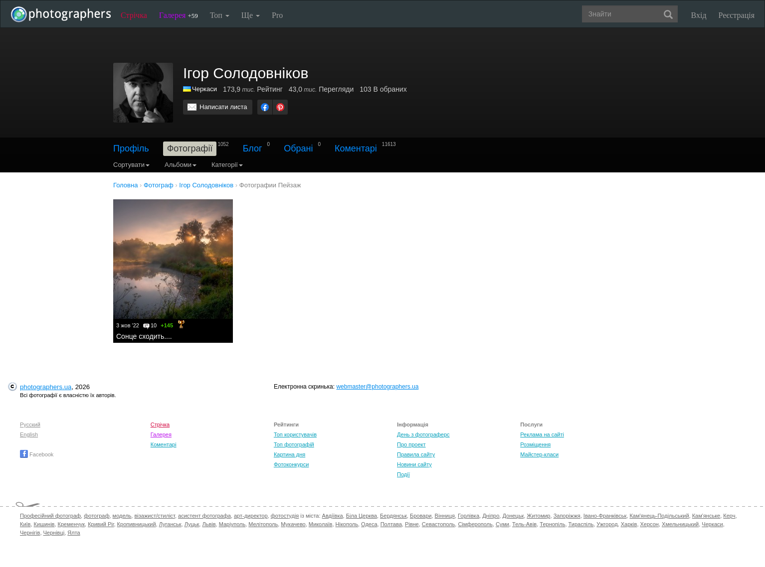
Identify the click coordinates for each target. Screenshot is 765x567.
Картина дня (289, 454)
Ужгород (606, 524)
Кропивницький (136, 524)
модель (122, 516)
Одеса (369, 524)
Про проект (411, 444)
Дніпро (490, 516)
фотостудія (285, 516)
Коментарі (356, 148)
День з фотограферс (423, 434)
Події (403, 474)
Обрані (298, 148)
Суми (502, 524)
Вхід (699, 15)
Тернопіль (552, 524)
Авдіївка (332, 516)
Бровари (421, 516)
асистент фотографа (204, 516)
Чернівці (54, 533)
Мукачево (293, 524)
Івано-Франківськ (604, 516)
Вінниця (445, 516)
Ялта (73, 533)
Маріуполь (232, 524)
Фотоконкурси (291, 464)
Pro (277, 15)
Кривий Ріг (101, 524)
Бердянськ (393, 516)
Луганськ (170, 524)
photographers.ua (45, 387)
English (29, 434)
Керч (729, 516)
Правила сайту (416, 454)
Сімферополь (475, 524)
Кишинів (44, 524)
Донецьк (513, 516)
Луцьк (192, 524)
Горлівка (468, 516)
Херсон (649, 524)
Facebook (36, 454)
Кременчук (71, 524)
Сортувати (131, 164)
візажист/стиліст (154, 516)
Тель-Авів (524, 524)
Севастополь (438, 524)
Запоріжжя (567, 516)
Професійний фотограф (50, 516)
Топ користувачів (295, 434)
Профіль (131, 148)
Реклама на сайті (542, 434)
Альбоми (180, 164)
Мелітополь (263, 524)
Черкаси (204, 89)
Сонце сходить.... (144, 336)
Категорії (227, 164)
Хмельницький (680, 524)
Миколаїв (321, 524)
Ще (250, 15)
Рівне (412, 524)
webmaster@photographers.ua (377, 386)
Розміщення (535, 444)
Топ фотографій (294, 444)
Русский (30, 424)
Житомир (538, 516)
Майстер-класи (539, 454)
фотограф (96, 516)
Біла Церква (361, 516)
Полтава (391, 524)
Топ (219, 15)
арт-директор (251, 516)
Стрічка (134, 15)
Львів (208, 524)
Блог (252, 148)
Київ (25, 524)
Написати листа (223, 107)
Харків (629, 524)
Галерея (178, 15)
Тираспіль (581, 524)
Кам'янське (706, 516)
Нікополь (347, 524)
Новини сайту (414, 464)
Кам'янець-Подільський (659, 516)
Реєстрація (737, 15)
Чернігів (30, 533)
